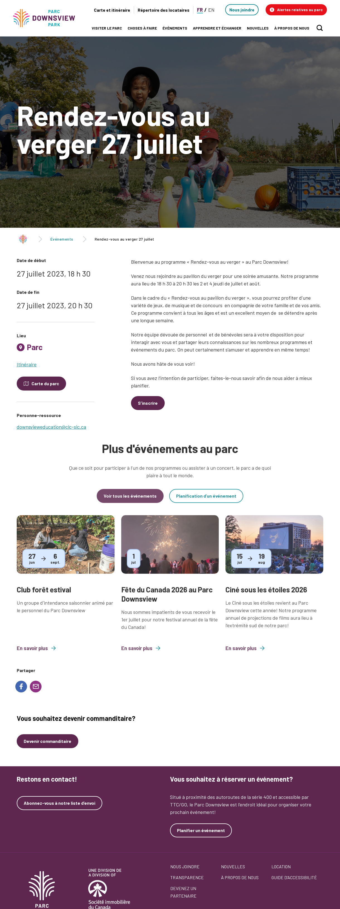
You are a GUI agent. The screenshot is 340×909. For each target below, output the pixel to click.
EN (211, 10)
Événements (61, 239)
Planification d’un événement (206, 501)
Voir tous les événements (130, 501)
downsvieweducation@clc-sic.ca (51, 427)
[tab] (55, 349)
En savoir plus (36, 654)
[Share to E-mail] (36, 686)
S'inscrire (148, 403)
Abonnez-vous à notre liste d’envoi (59, 803)
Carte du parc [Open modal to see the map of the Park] (45, 383)
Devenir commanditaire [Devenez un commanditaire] (47, 741)
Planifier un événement (201, 830)
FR (200, 10)
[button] (296, 9)
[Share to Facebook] (21, 686)
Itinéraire (27, 364)
